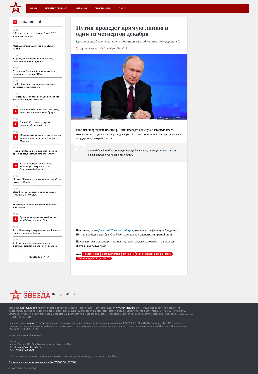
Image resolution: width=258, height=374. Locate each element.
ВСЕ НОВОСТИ (39, 257)
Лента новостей (27, 22)
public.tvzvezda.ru (28, 307)
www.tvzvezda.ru (124, 307)
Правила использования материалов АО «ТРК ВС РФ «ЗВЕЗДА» (42, 362)
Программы (102, 8)
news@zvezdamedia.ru (29, 347)
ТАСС (166, 150)
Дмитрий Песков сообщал (115, 230)
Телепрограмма (56, 8)
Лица (122, 8)
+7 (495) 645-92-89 (24, 350)
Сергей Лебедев (88, 48)
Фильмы (81, 8)
